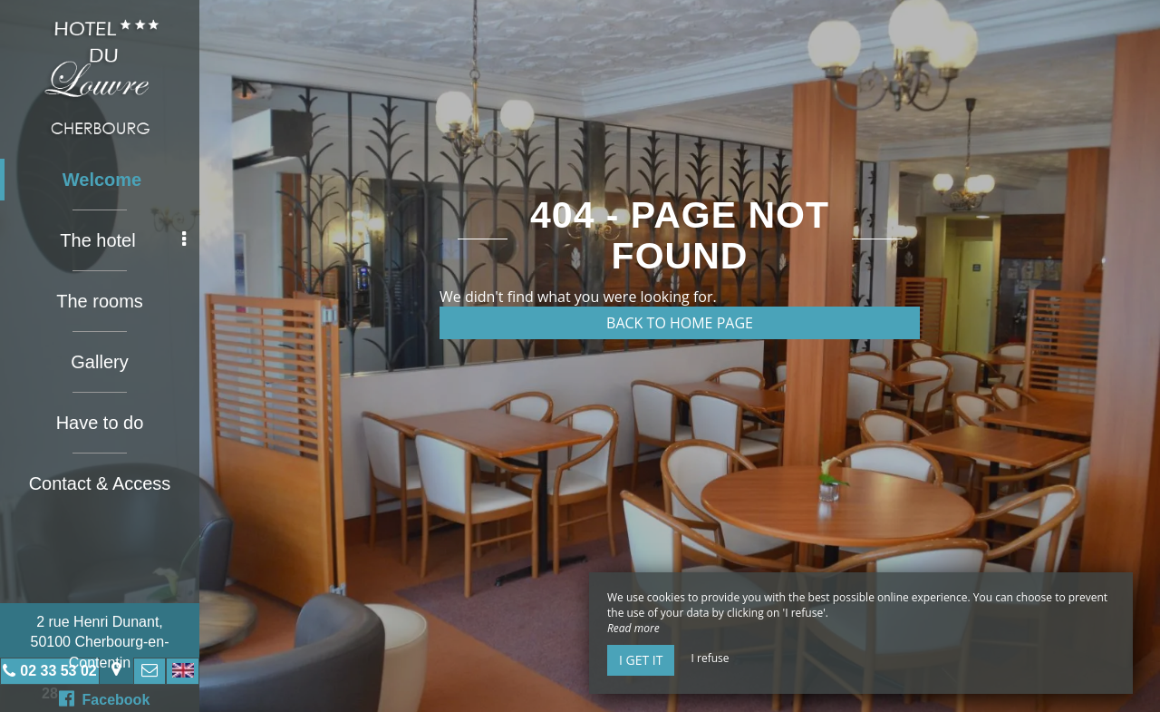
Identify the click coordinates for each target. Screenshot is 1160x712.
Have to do (100, 423)
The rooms (99, 301)
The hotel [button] (123, 240)
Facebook (104, 698)
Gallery (99, 362)
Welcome (102, 180)
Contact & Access (100, 483)
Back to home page (679, 323)
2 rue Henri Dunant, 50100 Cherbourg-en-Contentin (100, 642)
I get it (640, 659)
